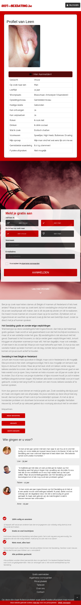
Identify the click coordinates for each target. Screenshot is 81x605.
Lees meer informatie (40, 289)
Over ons (40, 588)
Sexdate (13, 423)
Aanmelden (40, 272)
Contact (40, 592)
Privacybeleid (40, 581)
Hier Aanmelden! (40, 74)
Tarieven (40, 585)
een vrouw (23, 223)
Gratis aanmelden (40, 574)
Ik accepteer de (25, 263)
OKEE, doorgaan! (64, 603)
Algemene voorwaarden (40, 578)
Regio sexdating (13, 416)
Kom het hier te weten (40, 189)
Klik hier (36, 603)
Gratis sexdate (13, 431)
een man (57, 223)
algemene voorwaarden (30, 263)
